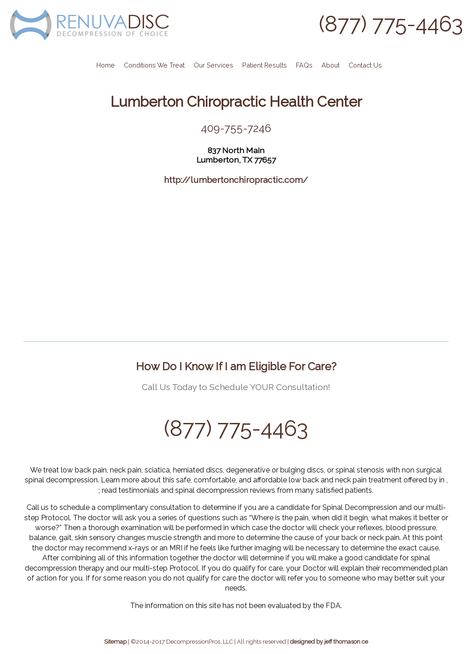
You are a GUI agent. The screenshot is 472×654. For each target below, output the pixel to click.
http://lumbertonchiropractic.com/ (236, 180)
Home (105, 65)
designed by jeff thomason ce (329, 641)
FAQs (304, 65)
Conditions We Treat (154, 65)
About (331, 65)
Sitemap (115, 641)
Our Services (213, 65)
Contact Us (365, 65)
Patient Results (264, 65)
